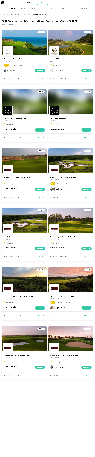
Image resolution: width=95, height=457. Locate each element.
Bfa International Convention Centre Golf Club (16, 14)
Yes (39, 78)
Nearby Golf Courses (40, 14)
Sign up (42, 3)
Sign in (29, 3)
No (43, 78)
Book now (40, 70)
